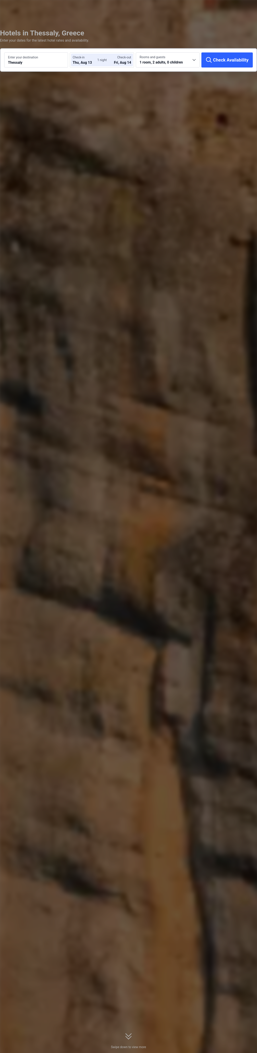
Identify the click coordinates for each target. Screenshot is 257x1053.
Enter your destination (23, 57)
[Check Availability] (227, 60)
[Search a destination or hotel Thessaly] (36, 60)
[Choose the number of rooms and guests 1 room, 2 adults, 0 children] (167, 60)
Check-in (79, 57)
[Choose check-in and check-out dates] (86, 60)
